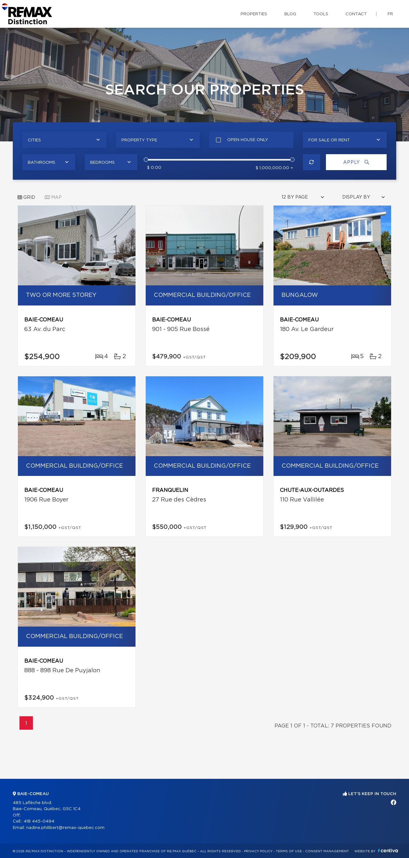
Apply (356, 162)
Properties (254, 14)
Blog (290, 14)
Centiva (388, 850)
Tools (320, 14)
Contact (356, 14)
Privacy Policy (258, 851)
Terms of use (289, 851)
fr (390, 14)
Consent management (327, 851)
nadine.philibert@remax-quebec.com (65, 828)
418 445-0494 (39, 821)
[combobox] (64, 140)
